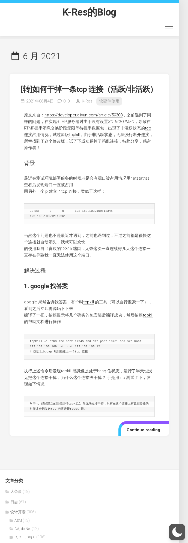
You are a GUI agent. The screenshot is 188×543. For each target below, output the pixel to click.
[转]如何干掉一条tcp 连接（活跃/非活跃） (88, 89)
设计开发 (18, 512)
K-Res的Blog (89, 12)
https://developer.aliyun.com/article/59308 (83, 115)
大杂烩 (16, 491)
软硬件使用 (109, 101)
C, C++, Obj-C (24, 537)
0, (66, 101)
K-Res (87, 101)
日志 (14, 502)
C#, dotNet (22, 529)
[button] (177, 532)
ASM (18, 520)
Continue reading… (145, 429)
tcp (148, 128)
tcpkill (74, 134)
